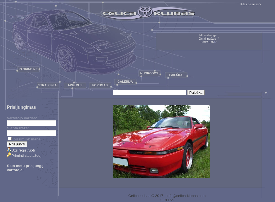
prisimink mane (24, 139)
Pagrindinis (28, 69)
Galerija (125, 81)
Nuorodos (149, 73)
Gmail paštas (207, 38)
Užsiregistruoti (21, 150)
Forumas (100, 85)
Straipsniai (48, 85)
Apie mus (75, 85)
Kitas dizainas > (250, 4)
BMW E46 (207, 42)
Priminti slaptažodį (24, 155)
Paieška (176, 75)
